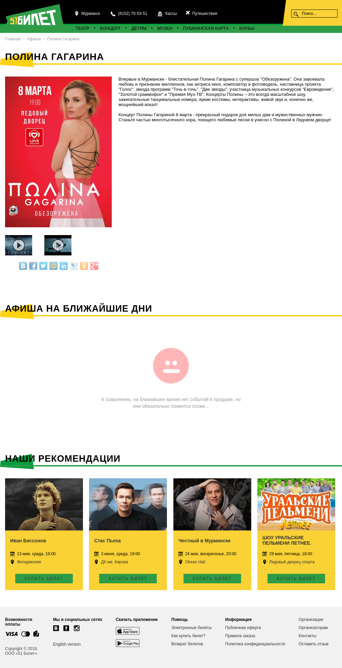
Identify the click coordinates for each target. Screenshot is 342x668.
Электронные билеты (191, 627)
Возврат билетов (187, 644)
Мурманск (90, 13)
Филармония (29, 562)
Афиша (34, 39)
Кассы (171, 13)
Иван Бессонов (28, 540)
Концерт (110, 28)
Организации (311, 619)
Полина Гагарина (63, 39)
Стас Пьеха (107, 540)
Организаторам (313, 627)
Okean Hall (195, 562)
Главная (13, 39)
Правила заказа (240, 635)
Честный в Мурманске (204, 540)
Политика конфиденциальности (255, 644)
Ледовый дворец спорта (292, 562)
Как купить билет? (188, 635)
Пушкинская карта (206, 28)
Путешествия (204, 13)
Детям (139, 28)
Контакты (307, 635)
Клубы (246, 28)
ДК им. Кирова (114, 562)
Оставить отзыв (313, 644)
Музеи (165, 28)
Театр (82, 28)
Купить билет (44, 578)
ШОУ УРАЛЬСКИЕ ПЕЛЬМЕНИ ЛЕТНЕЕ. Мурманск (286, 543)
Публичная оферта (243, 627)
